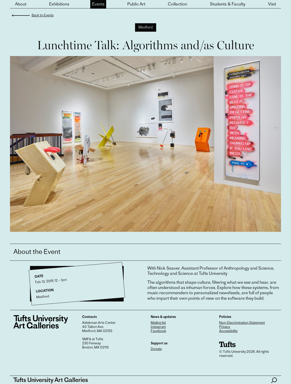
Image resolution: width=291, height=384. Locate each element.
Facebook (158, 331)
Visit (272, 4)
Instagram (158, 327)
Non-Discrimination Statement (242, 323)
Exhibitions (59, 4)
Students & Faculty (227, 4)
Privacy (224, 327)
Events (98, 4)
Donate (156, 349)
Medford (145, 27)
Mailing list (158, 323)
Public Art (136, 4)
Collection (177, 4)
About (20, 4)
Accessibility (228, 331)
